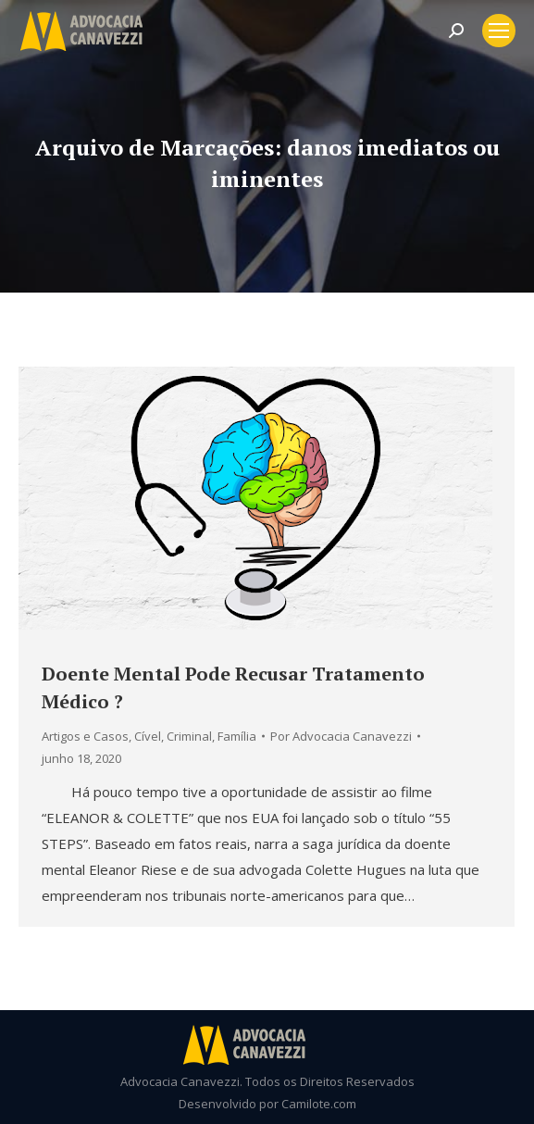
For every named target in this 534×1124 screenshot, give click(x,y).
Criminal (189, 736)
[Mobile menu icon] (498, 30)
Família (236, 736)
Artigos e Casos (85, 736)
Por (341, 736)
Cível (147, 736)
